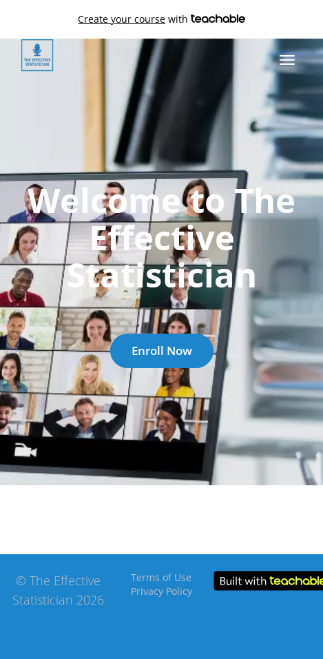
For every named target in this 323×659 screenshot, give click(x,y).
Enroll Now (162, 350)
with (161, 19)
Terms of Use (161, 577)
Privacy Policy (161, 591)
